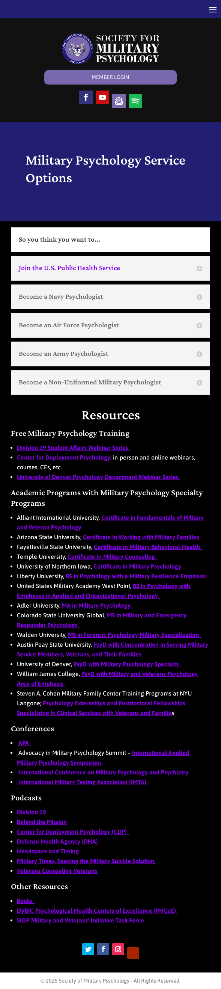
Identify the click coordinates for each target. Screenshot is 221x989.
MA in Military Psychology (97, 605)
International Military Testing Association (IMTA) (83, 782)
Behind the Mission (42, 821)
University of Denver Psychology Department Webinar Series (98, 476)
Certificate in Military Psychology (137, 566)
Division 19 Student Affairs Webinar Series (73, 447)
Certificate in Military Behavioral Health (147, 546)
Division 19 (32, 812)
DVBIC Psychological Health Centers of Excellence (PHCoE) (97, 910)
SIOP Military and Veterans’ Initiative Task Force (80, 920)
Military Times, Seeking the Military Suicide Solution (85, 860)
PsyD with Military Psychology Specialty (127, 664)
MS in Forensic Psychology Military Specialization (134, 634)
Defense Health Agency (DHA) (58, 841)
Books (25, 900)
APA (24, 742)
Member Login (110, 77)
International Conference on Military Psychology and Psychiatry (104, 772)
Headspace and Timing (48, 851)
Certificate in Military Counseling (111, 556)
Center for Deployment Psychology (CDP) (72, 831)
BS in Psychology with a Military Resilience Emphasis (136, 576)
